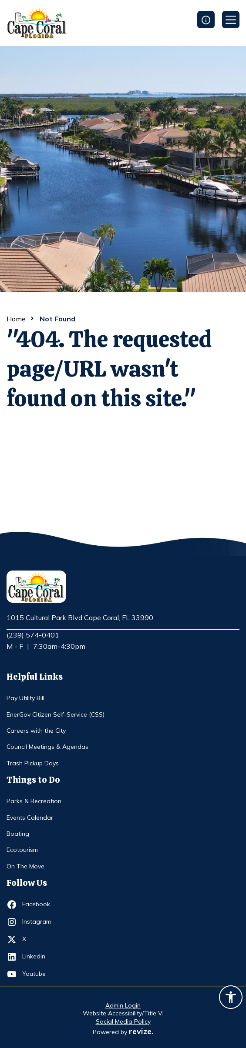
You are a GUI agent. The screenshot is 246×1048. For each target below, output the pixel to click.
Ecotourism (22, 850)
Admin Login (123, 1005)
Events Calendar (30, 817)
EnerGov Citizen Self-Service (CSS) (55, 714)
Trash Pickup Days (33, 763)
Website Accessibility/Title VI (123, 1013)
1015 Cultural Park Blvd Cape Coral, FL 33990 (80, 618)
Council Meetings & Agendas (47, 747)
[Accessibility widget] (231, 998)
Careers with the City (36, 730)
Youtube (38, 974)
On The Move (25, 866)
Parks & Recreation (34, 801)
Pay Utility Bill (25, 698)
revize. (141, 1031)
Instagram (38, 922)
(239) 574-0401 (33, 635)
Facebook (38, 904)
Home (16, 318)
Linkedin (38, 956)
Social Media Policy (123, 1021)
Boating (18, 834)
